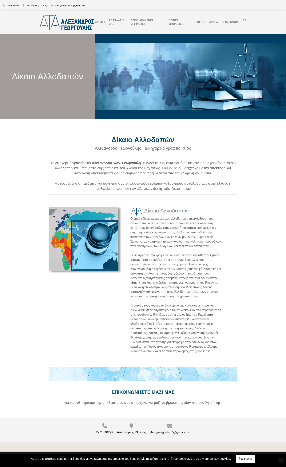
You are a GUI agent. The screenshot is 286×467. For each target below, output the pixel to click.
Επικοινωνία (230, 22)
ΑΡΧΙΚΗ (100, 22)
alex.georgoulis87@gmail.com (70, 5)
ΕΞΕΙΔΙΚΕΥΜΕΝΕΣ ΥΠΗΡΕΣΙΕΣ (142, 22)
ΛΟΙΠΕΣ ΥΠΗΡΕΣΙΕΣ (176, 22)
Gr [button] (244, 20)
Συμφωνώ (245, 458)
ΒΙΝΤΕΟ (200, 22)
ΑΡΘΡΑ (213, 22)
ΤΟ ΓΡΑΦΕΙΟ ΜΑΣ (116, 22)
